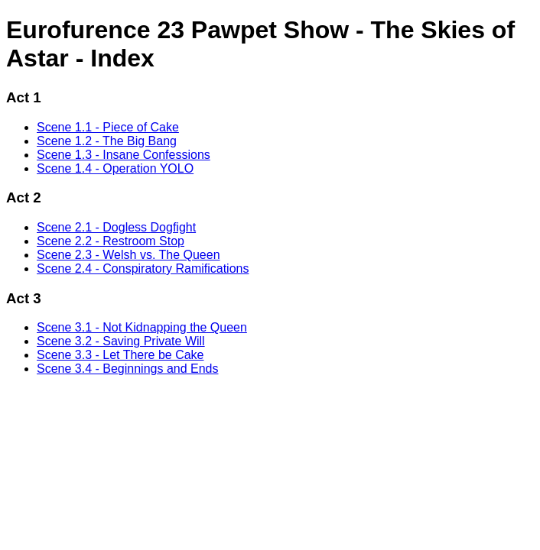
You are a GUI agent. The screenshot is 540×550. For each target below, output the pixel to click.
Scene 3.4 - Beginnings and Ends (128, 368)
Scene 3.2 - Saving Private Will (121, 341)
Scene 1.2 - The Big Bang (107, 140)
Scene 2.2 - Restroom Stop (110, 241)
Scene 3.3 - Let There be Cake (120, 354)
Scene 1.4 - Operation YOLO (115, 168)
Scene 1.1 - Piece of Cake (108, 127)
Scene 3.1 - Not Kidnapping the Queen (142, 327)
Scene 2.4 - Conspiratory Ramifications (143, 268)
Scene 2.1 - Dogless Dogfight (116, 227)
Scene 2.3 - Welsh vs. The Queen (128, 254)
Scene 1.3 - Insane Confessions (123, 154)
